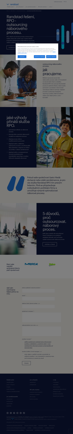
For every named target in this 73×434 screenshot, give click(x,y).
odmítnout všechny (39, 56)
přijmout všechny (51, 56)
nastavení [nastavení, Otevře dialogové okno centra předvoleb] (22, 56)
